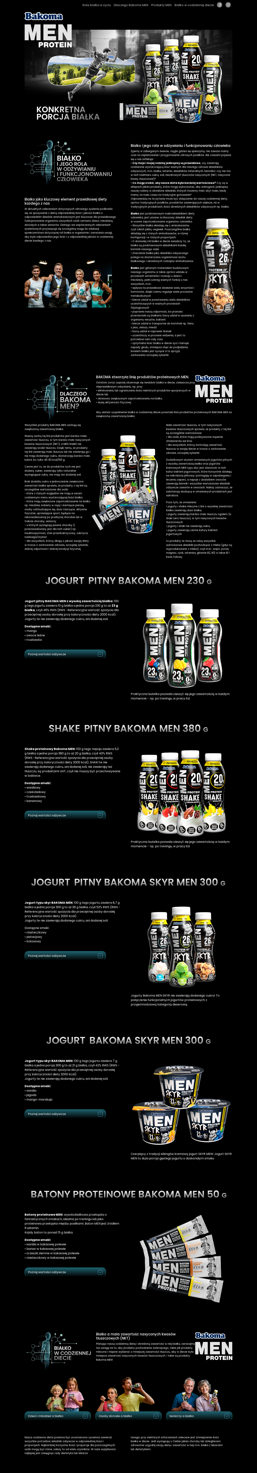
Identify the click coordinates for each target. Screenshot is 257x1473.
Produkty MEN (161, 5)
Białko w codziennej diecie (194, 5)
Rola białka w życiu (97, 5)
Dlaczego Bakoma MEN (131, 5)
